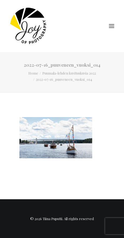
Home (33, 73)
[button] (111, 26)
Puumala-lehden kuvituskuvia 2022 (69, 73)
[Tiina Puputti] (30, 26)
